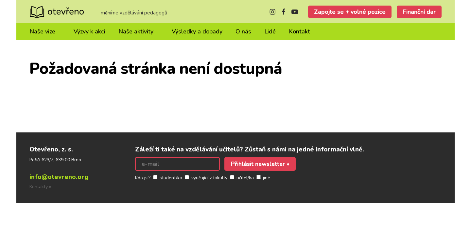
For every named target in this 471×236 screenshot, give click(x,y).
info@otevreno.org (58, 177)
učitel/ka (245, 178)
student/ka (171, 178)
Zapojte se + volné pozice (350, 12)
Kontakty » (40, 187)
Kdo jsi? (142, 178)
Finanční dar (419, 12)
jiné (266, 178)
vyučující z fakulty (209, 178)
